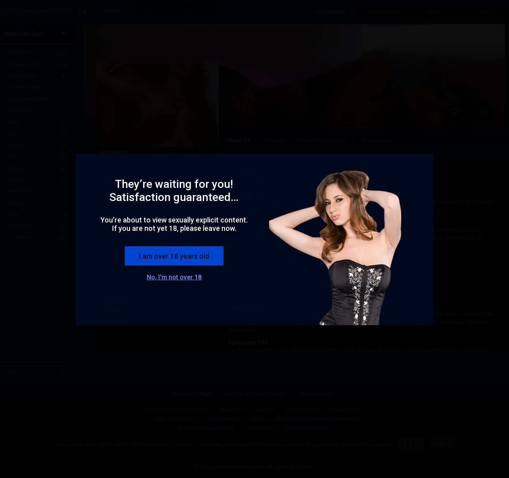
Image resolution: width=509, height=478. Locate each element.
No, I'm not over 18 (174, 277)
